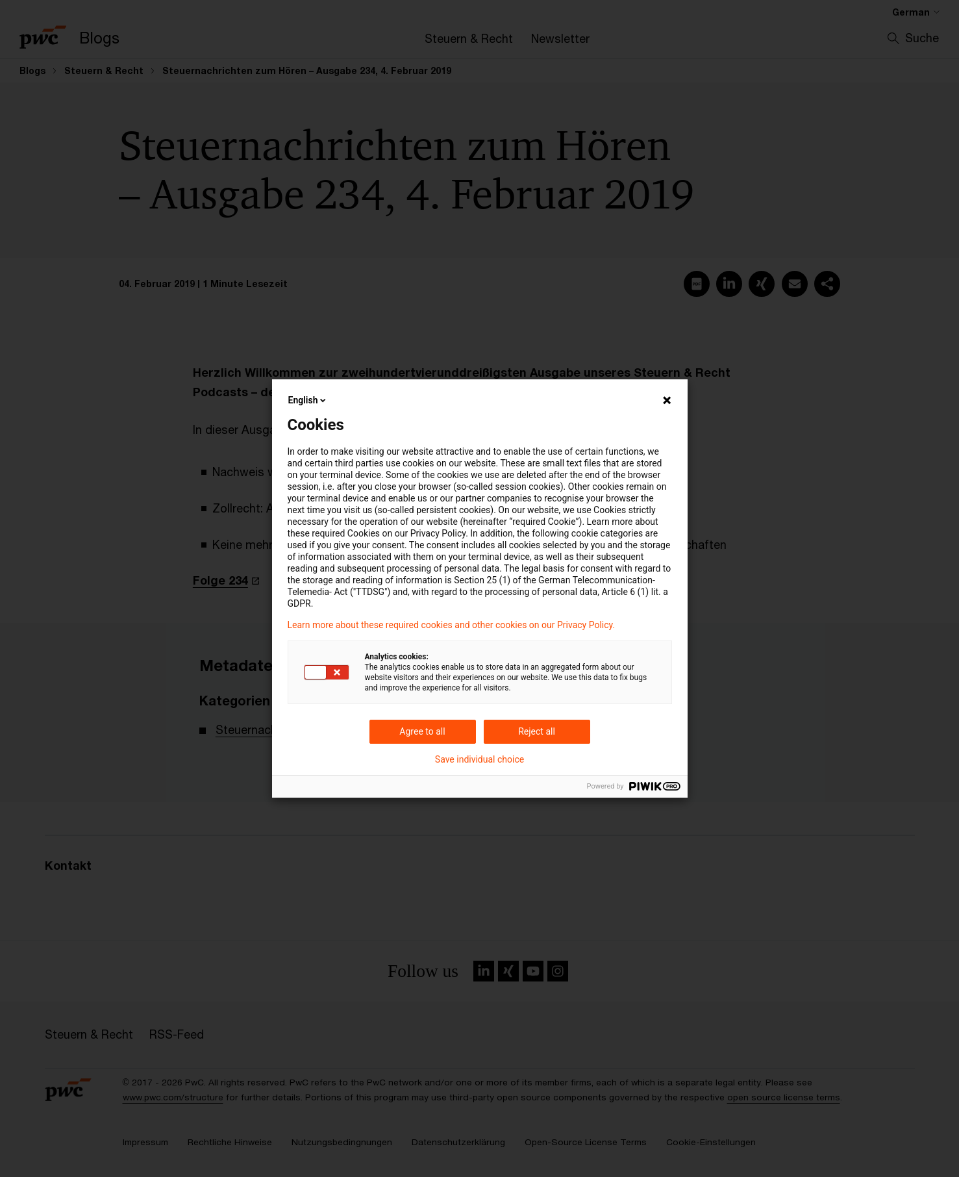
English (308, 400)
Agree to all (422, 731)
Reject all (536, 731)
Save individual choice (479, 759)
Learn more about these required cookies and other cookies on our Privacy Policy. (452, 625)
